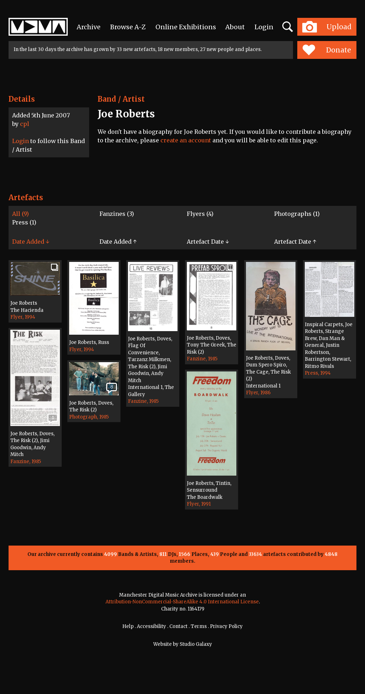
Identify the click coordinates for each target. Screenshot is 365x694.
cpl (24, 123)
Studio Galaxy (196, 644)
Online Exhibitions (185, 27)
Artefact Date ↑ (295, 241)
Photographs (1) (297, 213)
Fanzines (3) (116, 213)
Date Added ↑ (118, 241)
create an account (185, 140)
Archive (89, 27)
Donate (327, 50)
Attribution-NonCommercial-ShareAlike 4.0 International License (182, 602)
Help (128, 626)
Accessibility (151, 626)
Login (264, 27)
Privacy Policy (226, 626)
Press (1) (24, 222)
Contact (178, 626)
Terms (199, 626)
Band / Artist (121, 99)
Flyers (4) (200, 213)
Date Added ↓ (30, 241)
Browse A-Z (128, 27)
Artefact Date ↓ (208, 241)
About (235, 27)
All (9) (20, 213)
